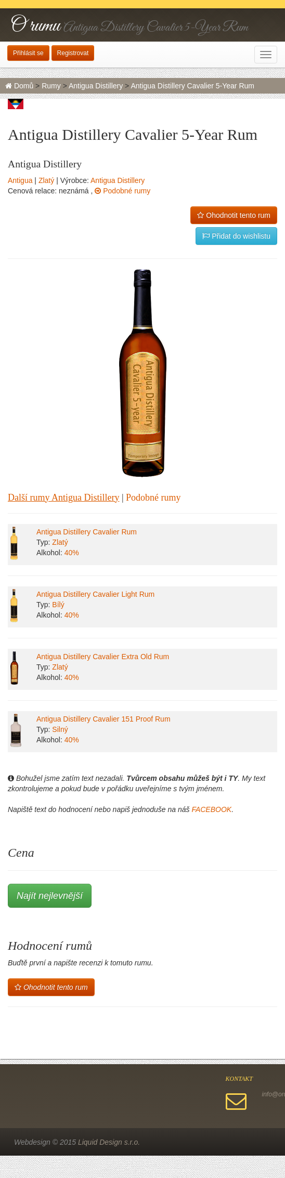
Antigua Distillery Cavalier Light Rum (95, 594)
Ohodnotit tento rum (233, 215)
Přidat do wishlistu (236, 236)
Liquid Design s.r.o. (109, 1142)
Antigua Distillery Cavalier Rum (86, 532)
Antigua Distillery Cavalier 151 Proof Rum (103, 719)
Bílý (58, 604)
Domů (19, 86)
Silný (60, 729)
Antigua (20, 180)
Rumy (51, 86)
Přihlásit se (28, 53)
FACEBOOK (211, 809)
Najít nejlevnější (50, 896)
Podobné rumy (122, 191)
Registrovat (73, 53)
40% (71, 552)
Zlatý (46, 180)
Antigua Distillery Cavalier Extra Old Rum (102, 656)
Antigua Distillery (96, 86)
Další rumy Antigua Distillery (63, 497)
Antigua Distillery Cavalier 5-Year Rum (192, 86)
